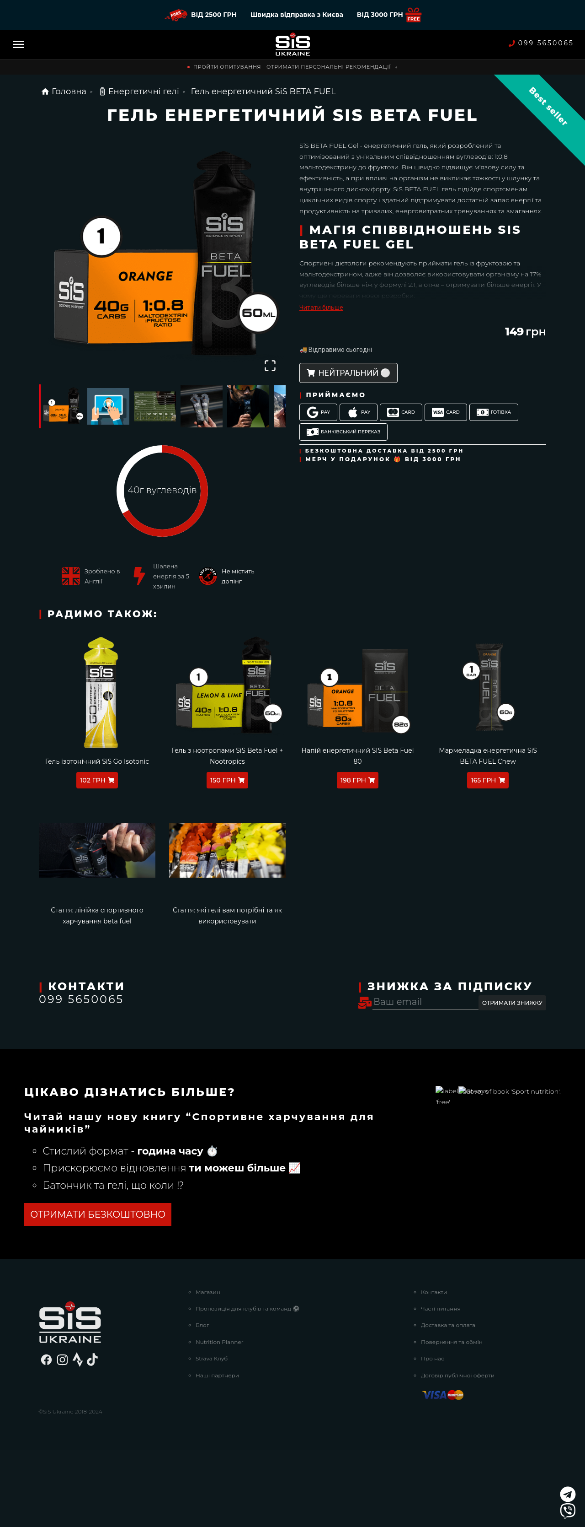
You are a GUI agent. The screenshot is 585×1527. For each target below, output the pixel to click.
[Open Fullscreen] (270, 365)
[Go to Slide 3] (155, 406)
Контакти (434, 1368)
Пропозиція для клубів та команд (247, 1384)
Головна (63, 91)
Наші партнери (217, 1451)
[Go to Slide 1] (62, 406)
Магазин (208, 1368)
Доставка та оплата (448, 1401)
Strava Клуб (212, 1434)
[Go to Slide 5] (248, 406)
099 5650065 (541, 43)
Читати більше (321, 307)
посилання (150, 1154)
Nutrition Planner (220, 1418)
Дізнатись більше (61, 1291)
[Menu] (18, 44)
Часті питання (441, 1384)
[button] (162, 257)
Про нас (432, 1434)
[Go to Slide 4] (201, 406)
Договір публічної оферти (458, 1451)
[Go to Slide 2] (108, 406)
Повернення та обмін (452, 1418)
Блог (202, 1401)
